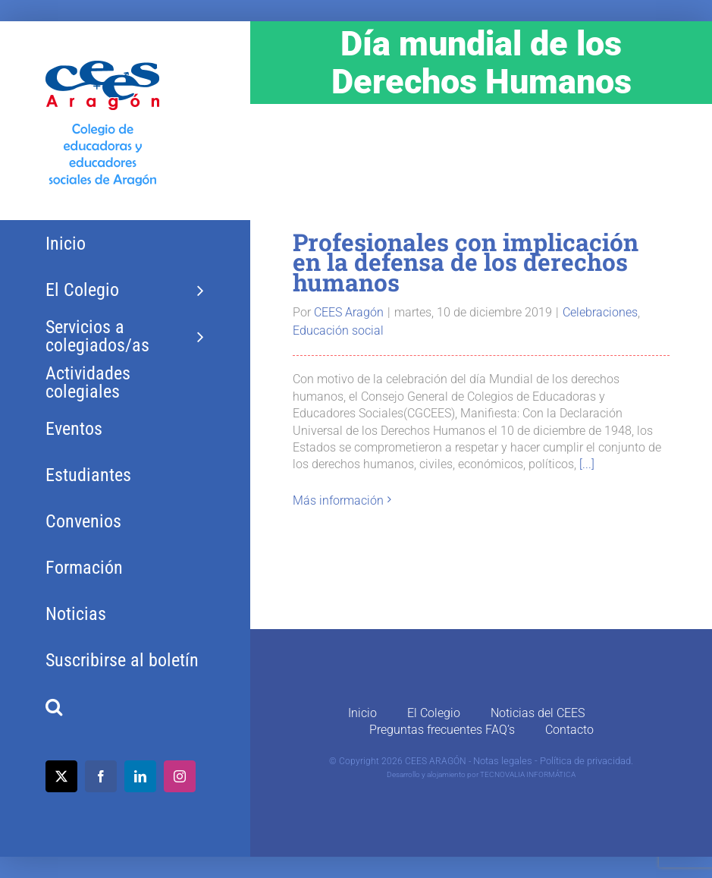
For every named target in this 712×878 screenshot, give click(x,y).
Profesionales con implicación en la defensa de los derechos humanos (465, 262)
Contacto (569, 729)
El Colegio (433, 713)
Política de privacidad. (586, 760)
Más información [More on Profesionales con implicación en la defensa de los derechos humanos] (338, 500)
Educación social (338, 330)
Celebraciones (600, 312)
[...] (586, 464)
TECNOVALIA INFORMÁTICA (528, 774)
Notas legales (502, 760)
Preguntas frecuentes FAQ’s (442, 729)
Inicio (362, 713)
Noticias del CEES (538, 713)
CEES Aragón (349, 312)
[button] (124, 707)
